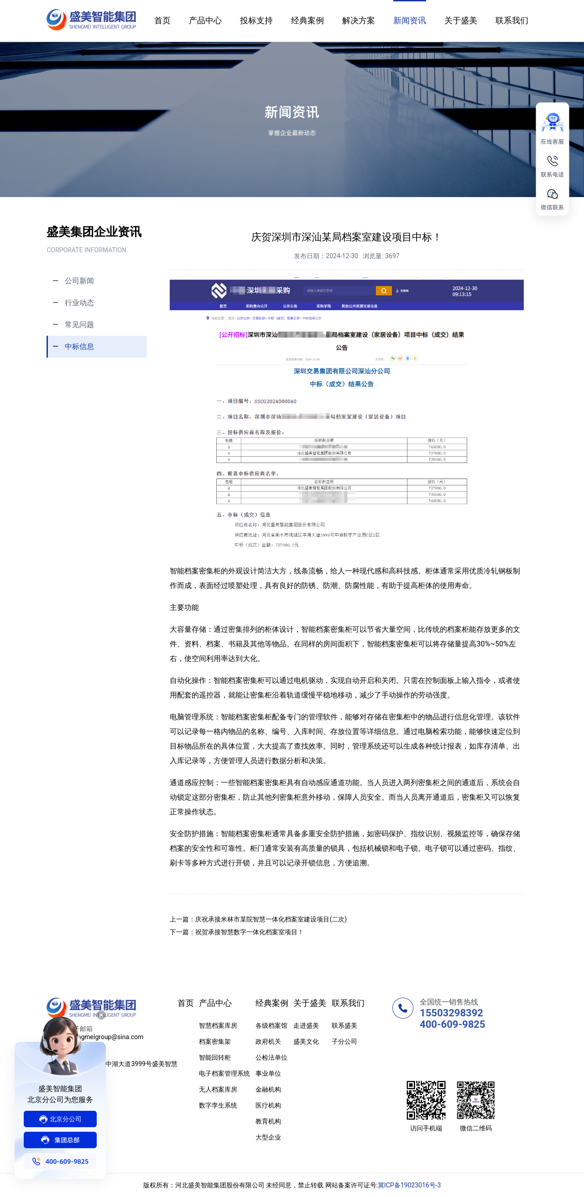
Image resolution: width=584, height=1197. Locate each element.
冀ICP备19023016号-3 (409, 1185)
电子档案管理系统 (224, 1073)
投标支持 (256, 20)
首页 (162, 20)
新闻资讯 (409, 20)
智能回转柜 (215, 1057)
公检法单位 (271, 1057)
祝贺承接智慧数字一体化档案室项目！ (249, 932)
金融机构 (268, 1089)
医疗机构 (268, 1105)
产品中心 (205, 20)
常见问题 (71, 324)
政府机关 (268, 1041)
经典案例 (307, 20)
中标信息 (71, 346)
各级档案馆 (271, 1025)
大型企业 (268, 1137)
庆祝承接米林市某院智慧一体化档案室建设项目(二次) (271, 919)
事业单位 (268, 1073)
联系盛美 (344, 1025)
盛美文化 (306, 1041)
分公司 (60, 1119)
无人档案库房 (218, 1089)
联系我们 (511, 20)
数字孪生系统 (218, 1105)
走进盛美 (306, 1025)
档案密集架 (215, 1041)
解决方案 (358, 20)
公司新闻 (71, 280)
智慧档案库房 (218, 1025)
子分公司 (344, 1041)
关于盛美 (460, 20)
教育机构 (268, 1121)
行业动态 (71, 302)
